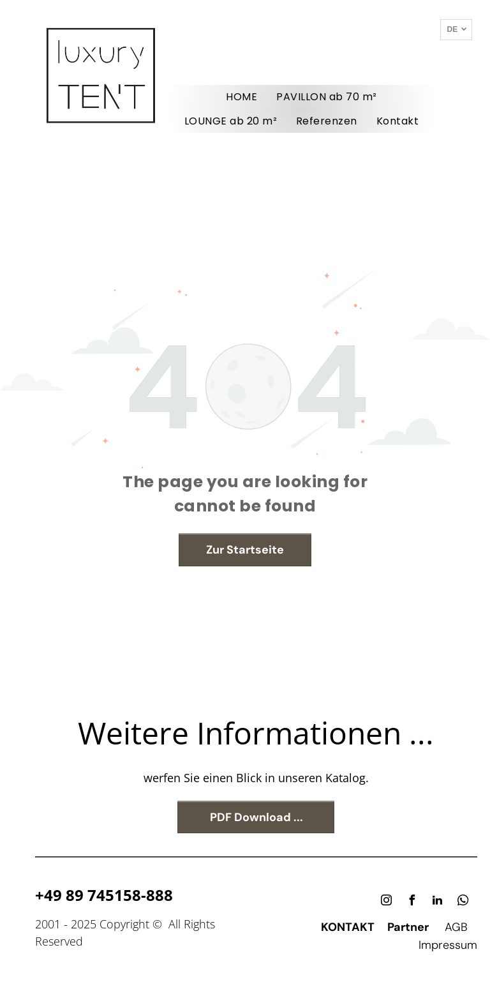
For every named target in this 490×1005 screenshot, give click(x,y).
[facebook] (412, 902)
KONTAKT (348, 927)
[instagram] (386, 902)
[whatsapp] (463, 902)
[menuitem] (241, 97)
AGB (456, 927)
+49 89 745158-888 (104, 894)
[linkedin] (437, 902)
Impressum (448, 945)
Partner (408, 927)
